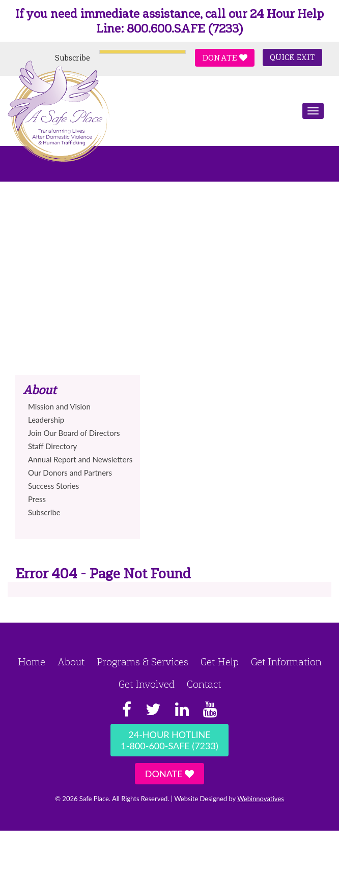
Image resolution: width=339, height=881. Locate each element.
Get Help (220, 662)
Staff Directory (52, 446)
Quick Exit (292, 57)
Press (37, 499)
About (71, 662)
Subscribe (72, 58)
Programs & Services (142, 662)
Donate (224, 58)
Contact (204, 684)
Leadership (46, 419)
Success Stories (53, 485)
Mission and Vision (59, 406)
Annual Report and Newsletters (80, 459)
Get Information (286, 662)
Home (31, 662)
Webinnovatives (260, 799)
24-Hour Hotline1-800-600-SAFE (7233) (169, 740)
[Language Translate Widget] (142, 52)
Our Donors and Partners (70, 472)
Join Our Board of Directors (74, 432)
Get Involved (147, 684)
